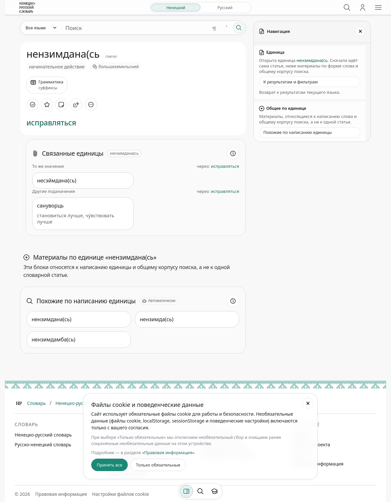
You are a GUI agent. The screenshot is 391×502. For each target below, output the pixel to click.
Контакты (302, 454)
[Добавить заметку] (61, 104)
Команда (301, 435)
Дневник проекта (311, 444)
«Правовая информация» (168, 452)
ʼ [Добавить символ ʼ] (226, 27)
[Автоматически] (158, 301)
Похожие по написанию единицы (297, 132)
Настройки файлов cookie (120, 494)
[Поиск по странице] (200, 491)
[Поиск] (347, 7)
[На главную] (27, 7)
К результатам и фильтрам (290, 82)
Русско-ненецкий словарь (43, 444)
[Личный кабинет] (362, 7)
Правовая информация (317, 464)
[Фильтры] (186, 491)
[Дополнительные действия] (91, 104)
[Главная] (19, 403)
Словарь (36, 403)
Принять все (109, 465)
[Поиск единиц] (134, 27)
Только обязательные (158, 465)
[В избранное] (47, 104)
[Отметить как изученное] (32, 104)
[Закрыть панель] (360, 31)
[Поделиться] (76, 104)
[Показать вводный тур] (214, 491)
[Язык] (41, 27)
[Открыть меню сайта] (378, 7)
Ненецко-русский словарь (43, 435)
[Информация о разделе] (233, 153)
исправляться (51, 122)
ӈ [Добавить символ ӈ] (214, 27)
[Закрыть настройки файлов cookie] (307, 403)
